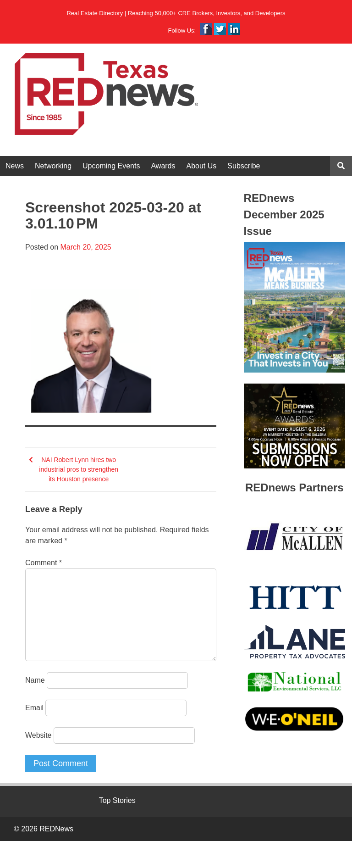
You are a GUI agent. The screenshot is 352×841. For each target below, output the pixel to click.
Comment (43, 563)
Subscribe (243, 166)
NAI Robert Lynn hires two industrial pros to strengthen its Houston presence (78, 469)
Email (34, 708)
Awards (163, 166)
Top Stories (117, 800)
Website (38, 735)
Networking (53, 166)
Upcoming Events (111, 166)
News (15, 166)
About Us (202, 166)
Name (35, 680)
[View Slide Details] (294, 307)
